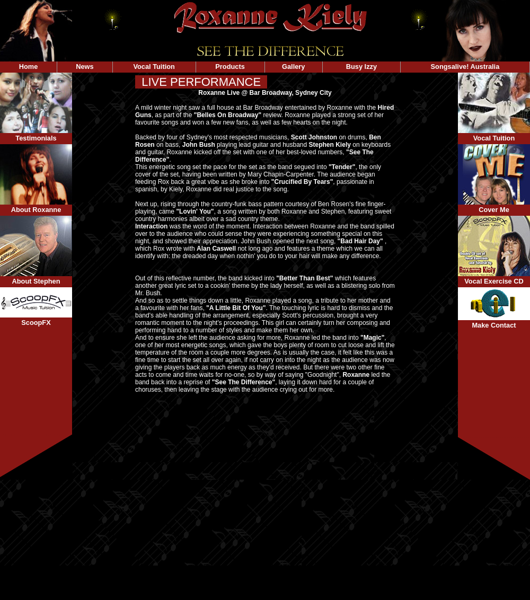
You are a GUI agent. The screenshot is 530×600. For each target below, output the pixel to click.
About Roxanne (36, 210)
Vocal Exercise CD (493, 281)
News (85, 66)
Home (28, 66)
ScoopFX (35, 323)
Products (230, 66)
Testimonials (35, 138)
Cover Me (494, 210)
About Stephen (36, 281)
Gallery (293, 66)
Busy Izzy (361, 66)
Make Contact (494, 325)
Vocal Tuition (153, 66)
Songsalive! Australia (465, 66)
